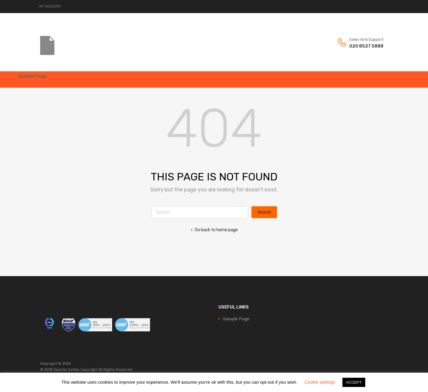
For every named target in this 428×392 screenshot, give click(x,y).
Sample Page (32, 76)
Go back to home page (214, 229)
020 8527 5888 (363, 46)
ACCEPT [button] (354, 382)
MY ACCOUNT (50, 6)
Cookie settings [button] (320, 382)
